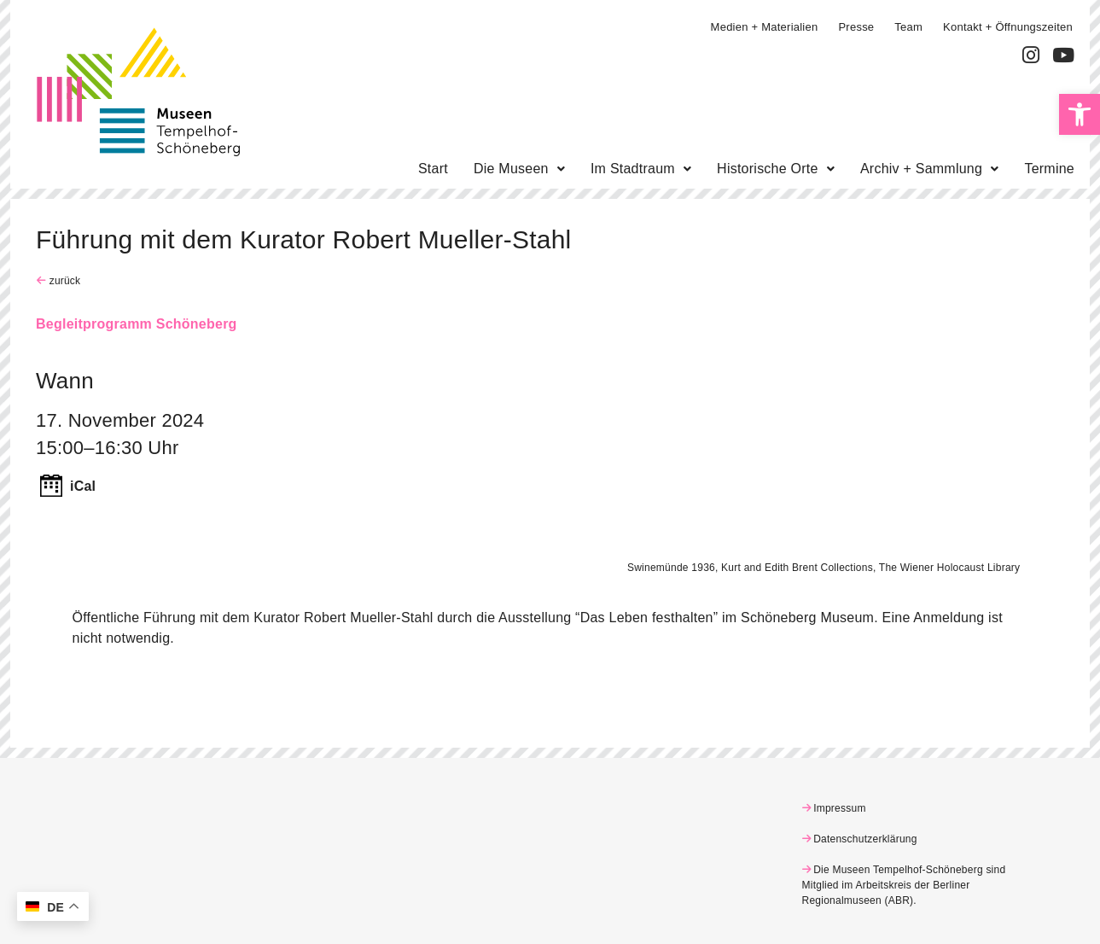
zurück (63, 281)
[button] (1079, 114)
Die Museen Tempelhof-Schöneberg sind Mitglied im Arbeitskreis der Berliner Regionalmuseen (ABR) (904, 885)
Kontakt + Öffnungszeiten (1008, 26)
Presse (856, 26)
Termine (1049, 168)
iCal (83, 486)
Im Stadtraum (641, 168)
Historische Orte (776, 168)
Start (433, 168)
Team (908, 26)
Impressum (839, 808)
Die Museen (519, 168)
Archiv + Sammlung (929, 168)
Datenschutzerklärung (865, 839)
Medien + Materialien (764, 26)
